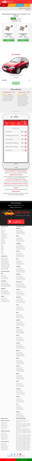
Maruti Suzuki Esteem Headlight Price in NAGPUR (23, 445)
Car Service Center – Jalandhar (20, 325)
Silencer (2, 252)
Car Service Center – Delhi (19, 264)
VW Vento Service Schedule (5, 268)
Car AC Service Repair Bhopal (20, 240)
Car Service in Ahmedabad (4, 282)
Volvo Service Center (4, 439)
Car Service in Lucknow (19, 344)
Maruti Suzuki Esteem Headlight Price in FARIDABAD (23, 430)
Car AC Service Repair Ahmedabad (6, 285)
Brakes (2, 244)
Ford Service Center (3, 423)
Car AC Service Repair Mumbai (20, 370)
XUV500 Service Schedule (4, 269)
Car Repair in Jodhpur (19, 330)
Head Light (2, 248)
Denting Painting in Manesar (20, 354)
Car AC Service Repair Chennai (20, 255)
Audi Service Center (3, 432)
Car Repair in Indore (19, 307)
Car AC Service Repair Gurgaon (20, 294)
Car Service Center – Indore (20, 310)
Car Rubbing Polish (3, 236)
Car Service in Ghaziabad (19, 275)
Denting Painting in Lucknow (20, 346)
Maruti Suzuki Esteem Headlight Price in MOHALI (23, 443)
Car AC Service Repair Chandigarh (21, 248)
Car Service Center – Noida (20, 386)
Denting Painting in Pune (19, 407)
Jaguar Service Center (4, 434)
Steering (2, 251)
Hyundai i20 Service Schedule (5, 263)
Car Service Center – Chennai (20, 256)
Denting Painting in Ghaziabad (20, 277)
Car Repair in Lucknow (19, 345)
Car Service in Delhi (19, 260)
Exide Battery (3, 240)
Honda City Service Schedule (5, 265)
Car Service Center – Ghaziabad (20, 279)
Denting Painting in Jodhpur (20, 331)
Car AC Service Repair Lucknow (20, 347)
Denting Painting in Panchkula (20, 392)
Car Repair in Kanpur (19, 338)
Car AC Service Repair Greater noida (21, 286)
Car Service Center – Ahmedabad (5, 286)
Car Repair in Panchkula (19, 391)
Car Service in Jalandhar (19, 321)
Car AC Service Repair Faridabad (20, 271)
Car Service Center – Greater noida (21, 287)
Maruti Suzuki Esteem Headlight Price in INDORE (23, 436)
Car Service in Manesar (19, 352)
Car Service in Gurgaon (19, 291)
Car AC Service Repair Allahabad (5, 293)
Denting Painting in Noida (19, 384)
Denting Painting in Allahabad (5, 292)
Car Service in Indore (19, 306)
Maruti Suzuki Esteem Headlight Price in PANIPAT (23, 448)
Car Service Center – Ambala (5, 301)
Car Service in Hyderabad (19, 298)
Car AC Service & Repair (4, 233)
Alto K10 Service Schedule (4, 258)
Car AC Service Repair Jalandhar (20, 324)
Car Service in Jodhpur (19, 329)
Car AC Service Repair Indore (20, 309)
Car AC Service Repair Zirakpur (20, 416)
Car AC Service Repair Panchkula (20, 393)
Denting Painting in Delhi (19, 262)
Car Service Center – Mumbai (20, 371)
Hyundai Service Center (4, 425)
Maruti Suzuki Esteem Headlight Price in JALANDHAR (23, 438)
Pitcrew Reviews (16, 89)
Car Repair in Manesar (19, 353)
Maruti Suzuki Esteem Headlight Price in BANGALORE (23, 425)
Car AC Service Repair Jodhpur (20, 332)
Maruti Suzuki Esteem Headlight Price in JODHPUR (23, 439)
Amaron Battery (3, 241)
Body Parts (2, 253)
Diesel (19, 18)
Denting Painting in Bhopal (20, 239)
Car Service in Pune (18, 405)
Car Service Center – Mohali (20, 363)
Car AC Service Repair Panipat (20, 401)
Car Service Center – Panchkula (20, 394)
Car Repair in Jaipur (19, 315)
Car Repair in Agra (3, 276)
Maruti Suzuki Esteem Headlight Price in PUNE (22, 449)
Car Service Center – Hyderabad (20, 302)
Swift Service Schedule (4, 259)
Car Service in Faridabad (19, 268)
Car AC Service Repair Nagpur (20, 378)
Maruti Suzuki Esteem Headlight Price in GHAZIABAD (23, 431)
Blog (1, 229)
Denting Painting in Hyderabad (20, 300)
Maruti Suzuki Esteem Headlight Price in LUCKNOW (23, 441)
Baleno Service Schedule (4, 261)
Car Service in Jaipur (19, 314)
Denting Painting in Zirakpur (20, 415)
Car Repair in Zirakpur (19, 414)
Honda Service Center (4, 424)
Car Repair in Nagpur (19, 376)
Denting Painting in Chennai (20, 254)
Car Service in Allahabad (4, 290)
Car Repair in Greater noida (20, 284)
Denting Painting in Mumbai (20, 369)
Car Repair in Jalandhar (19, 322)
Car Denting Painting (4, 234)
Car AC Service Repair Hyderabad (20, 301)
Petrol (13, 18)
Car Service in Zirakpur (19, 413)
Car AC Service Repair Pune (20, 408)
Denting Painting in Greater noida (21, 285)
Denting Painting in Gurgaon (20, 293)
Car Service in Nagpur (19, 375)
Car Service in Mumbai (19, 367)
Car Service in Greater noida (20, 283)
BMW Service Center (4, 433)
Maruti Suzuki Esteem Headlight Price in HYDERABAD (23, 435)
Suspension (2, 246)
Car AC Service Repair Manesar (20, 355)
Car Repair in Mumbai (19, 368)
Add (8, 40)
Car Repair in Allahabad (4, 291)
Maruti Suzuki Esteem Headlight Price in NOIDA (22, 446)
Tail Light (2, 249)
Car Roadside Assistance (4, 237)
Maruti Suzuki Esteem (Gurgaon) (16, 75)
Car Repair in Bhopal (19, 238)
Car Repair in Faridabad (19, 269)
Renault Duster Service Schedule (5, 266)
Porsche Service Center (4, 437)
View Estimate (24, 459)
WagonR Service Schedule (4, 257)
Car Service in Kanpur (19, 337)
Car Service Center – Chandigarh (20, 249)
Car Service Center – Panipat (20, 402)
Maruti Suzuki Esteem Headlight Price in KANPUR (23, 440)
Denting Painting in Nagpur (20, 377)
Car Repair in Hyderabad (19, 299)
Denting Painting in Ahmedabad (5, 284)
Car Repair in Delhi (18, 261)
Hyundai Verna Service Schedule (5, 264)
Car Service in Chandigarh (19, 245)
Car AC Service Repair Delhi (20, 263)
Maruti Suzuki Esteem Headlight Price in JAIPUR (22, 437)
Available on (16, 221)
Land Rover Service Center (4, 435)
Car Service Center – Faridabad (20, 272)
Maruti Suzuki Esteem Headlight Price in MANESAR (23, 442)
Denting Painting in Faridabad (20, 270)
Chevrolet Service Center (4, 422)
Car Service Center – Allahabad (5, 294)
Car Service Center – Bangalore (20, 233)
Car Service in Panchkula (19, 390)
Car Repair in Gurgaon (19, 292)
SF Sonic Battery (3, 242)
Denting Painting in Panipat (20, 400)
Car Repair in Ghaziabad (19, 276)
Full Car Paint (3, 238)
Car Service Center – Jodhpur (20, 333)
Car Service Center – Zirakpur (20, 417)
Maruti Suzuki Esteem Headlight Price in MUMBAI (23, 444)
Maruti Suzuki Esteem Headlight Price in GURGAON (23, 434)
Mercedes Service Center (4, 436)
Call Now (8, 459)
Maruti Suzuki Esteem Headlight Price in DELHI (22, 429)
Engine (2, 250)
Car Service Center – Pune (19, 409)
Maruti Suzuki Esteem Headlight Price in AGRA (22, 420)
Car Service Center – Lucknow (20, 348)
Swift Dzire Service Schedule (5, 260)
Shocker (2, 247)
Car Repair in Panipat (19, 399)
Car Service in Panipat (19, 398)
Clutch (2, 245)
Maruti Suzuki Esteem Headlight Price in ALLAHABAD (23, 423)
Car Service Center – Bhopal (20, 241)
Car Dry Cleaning (3, 235)
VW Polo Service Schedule (4, 267)
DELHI (13, 92)
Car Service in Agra (3, 275)
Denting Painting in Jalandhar (20, 323)
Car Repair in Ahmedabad (4, 283)
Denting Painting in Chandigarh (20, 247)
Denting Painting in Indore (19, 308)
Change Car (28, 9)
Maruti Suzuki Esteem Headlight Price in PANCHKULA (23, 447)
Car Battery (2, 239)
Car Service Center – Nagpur (20, 379)
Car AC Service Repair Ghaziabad (20, 278)
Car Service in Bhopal (19, 237)
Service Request (3, 228)
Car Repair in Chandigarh (19, 246)
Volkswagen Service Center (5, 438)
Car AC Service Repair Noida (20, 385)
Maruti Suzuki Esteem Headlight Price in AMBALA (23, 424)
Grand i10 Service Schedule (5, 262)
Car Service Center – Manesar (20, 356)
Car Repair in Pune (18, 406)
